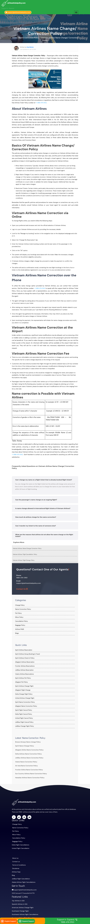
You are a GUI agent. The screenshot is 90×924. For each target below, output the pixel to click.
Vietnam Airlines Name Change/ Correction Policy (27, 547)
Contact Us (22, 588)
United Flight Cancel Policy (23, 717)
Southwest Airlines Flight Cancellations (24, 909)
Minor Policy (19, 616)
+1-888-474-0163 (41, 101)
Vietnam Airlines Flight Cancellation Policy (25, 553)
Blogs (17, 632)
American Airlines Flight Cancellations (23, 912)
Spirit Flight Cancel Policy (23, 709)
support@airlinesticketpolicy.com (28, 582)
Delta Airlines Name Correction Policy (27, 753)
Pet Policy (18, 612)
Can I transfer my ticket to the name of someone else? (35, 525)
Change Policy (19, 604)
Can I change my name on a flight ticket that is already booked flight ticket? (43, 478)
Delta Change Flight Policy (23, 693)
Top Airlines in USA (17, 896)
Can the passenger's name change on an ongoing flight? (36, 498)
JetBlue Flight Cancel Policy (24, 721)
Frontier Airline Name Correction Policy (28, 768)
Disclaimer (15, 865)
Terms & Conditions (18, 862)
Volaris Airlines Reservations (24, 673)
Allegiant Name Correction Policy (25, 705)
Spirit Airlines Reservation (23, 649)
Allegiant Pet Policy (21, 681)
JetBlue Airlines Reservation (24, 669)
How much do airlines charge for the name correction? (35, 516)
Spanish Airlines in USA (19, 899)
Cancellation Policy (21, 620)
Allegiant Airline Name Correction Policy (28, 749)
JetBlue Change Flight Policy (24, 725)
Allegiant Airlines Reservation (24, 661)
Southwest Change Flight (19, 906)
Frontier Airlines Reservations (24, 665)
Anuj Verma (30, 46)
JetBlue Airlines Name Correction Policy (28, 757)
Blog (13, 871)
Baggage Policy (20, 624)
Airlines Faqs (16, 868)
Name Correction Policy (22, 608)
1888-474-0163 (21, 576)
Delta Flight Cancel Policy (23, 713)
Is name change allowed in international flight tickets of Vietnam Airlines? (42, 507)
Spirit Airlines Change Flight (24, 685)
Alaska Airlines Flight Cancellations (22, 878)
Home (15, 36)
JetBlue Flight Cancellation (20, 875)
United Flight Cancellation (20, 846)
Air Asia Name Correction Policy (25, 764)
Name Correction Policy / (29, 36)
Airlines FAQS (19, 628)
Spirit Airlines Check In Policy (24, 657)
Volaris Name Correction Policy (25, 760)
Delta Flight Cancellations (20, 842)
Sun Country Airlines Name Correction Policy (29, 772)
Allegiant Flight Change (22, 689)
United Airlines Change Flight (24, 697)
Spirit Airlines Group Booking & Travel (27, 653)
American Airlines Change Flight (22, 902)
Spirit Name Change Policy (23, 745)
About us (15, 855)
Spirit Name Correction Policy (24, 701)
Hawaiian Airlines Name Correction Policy (28, 776)
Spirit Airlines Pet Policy (22, 677)
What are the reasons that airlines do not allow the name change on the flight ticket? (44, 534)
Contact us (15, 858)
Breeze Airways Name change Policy (27, 741)
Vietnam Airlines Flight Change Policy (23, 559)
